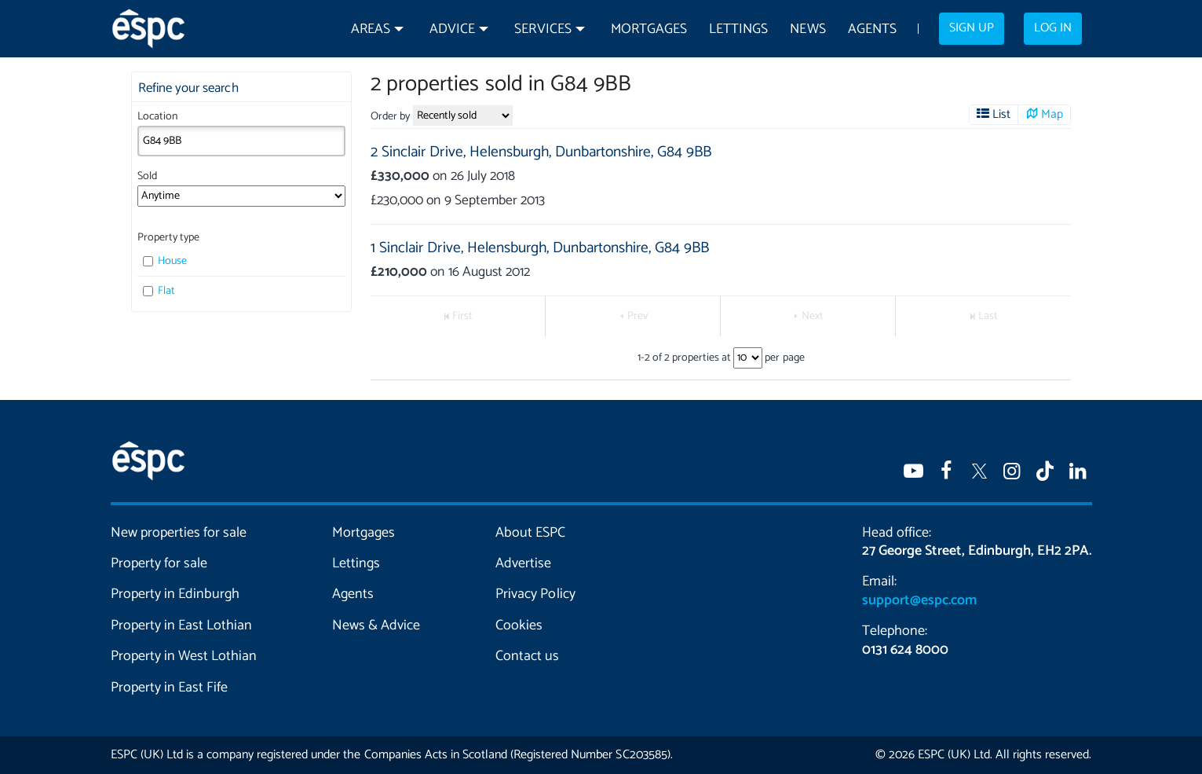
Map (1052, 114)
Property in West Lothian (184, 656)
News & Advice (376, 625)
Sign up (971, 28)
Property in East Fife (169, 687)
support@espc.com (919, 600)
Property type (168, 238)
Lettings (738, 29)
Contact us (527, 656)
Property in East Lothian (182, 625)
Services (542, 29)
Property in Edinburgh (175, 594)
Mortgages (649, 29)
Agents (872, 29)
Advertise (523, 563)
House (165, 261)
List (1001, 114)
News (807, 29)
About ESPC (530, 533)
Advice (452, 29)
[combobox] (241, 141)
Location (157, 117)
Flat (159, 291)
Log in (1053, 28)
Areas (370, 29)
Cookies (519, 625)
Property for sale (159, 563)
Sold (147, 176)
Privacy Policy (535, 594)
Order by (390, 117)
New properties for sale (179, 533)
